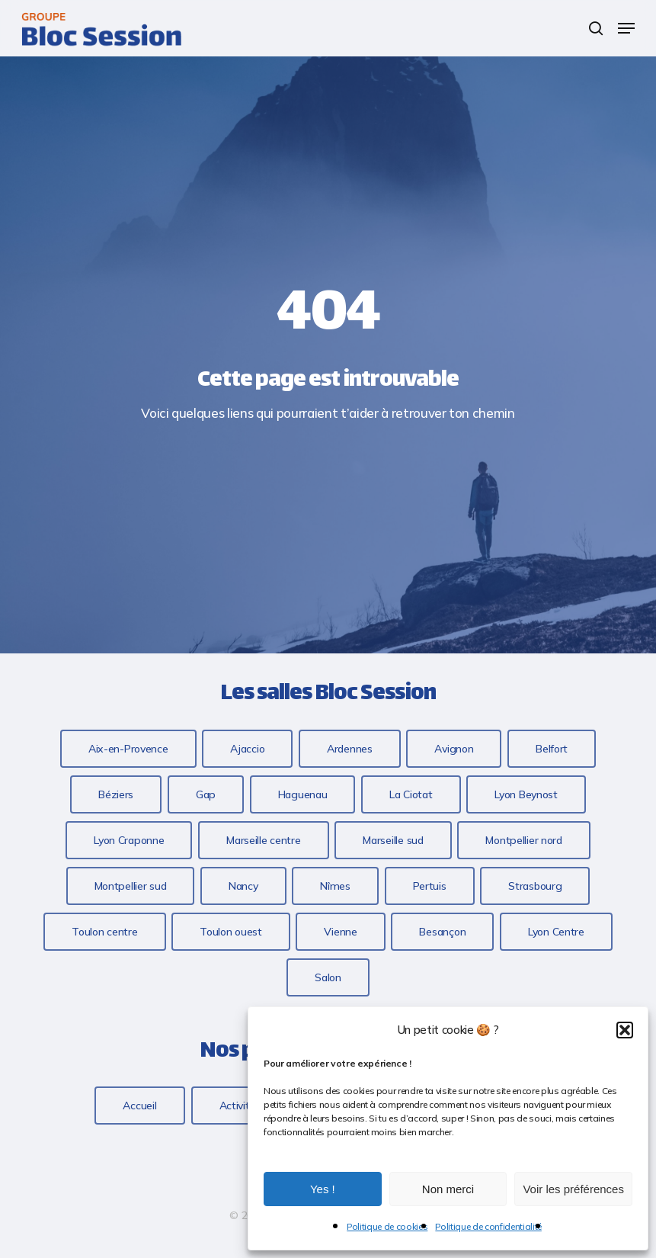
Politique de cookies (387, 1226)
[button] (624, 1030)
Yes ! (322, 1189)
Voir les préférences (573, 1189)
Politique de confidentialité (488, 1226)
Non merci (448, 1189)
